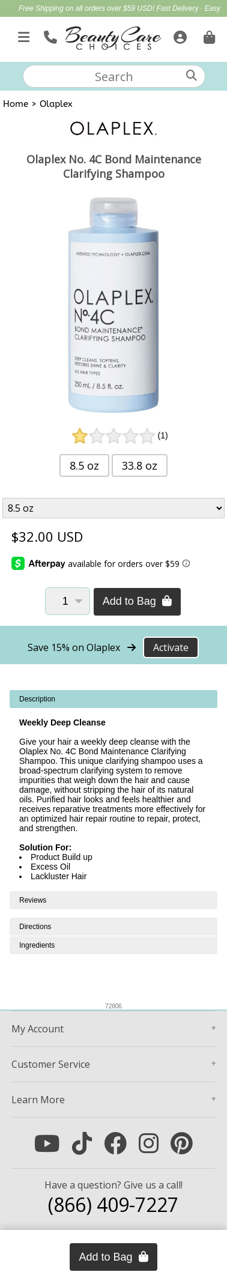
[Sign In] (179, 35)
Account (37, 1028)
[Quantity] (67, 601)
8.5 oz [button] (84, 465)
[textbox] (114, 76)
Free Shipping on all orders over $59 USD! (87, 8)
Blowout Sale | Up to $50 (133, 21)
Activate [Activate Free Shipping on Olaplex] (171, 647)
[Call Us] (49, 35)
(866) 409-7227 (113, 1204)
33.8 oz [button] (139, 465)
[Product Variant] (113, 508)
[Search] (191, 75)
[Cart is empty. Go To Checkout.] (208, 35)
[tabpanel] (113, 790)
